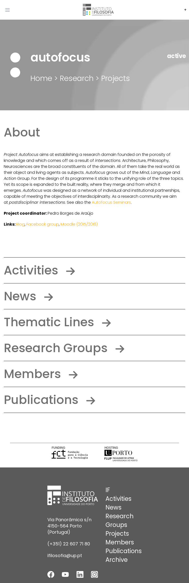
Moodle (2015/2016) (79, 224)
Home (41, 78)
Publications (49, 400)
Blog (20, 224)
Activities (39, 270)
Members (41, 374)
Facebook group (42, 224)
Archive (116, 560)
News (28, 296)
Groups (116, 525)
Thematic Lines (57, 322)
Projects (115, 78)
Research (119, 516)
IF (107, 490)
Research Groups (64, 348)
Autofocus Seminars (111, 202)
